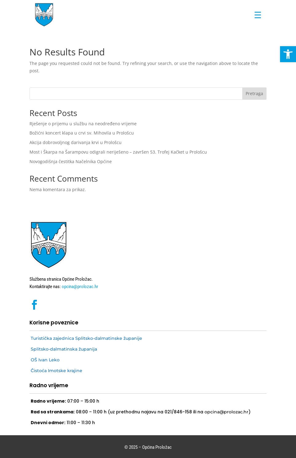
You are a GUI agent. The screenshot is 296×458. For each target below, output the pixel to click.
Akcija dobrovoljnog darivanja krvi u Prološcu (75, 142)
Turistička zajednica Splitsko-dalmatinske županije (86, 338)
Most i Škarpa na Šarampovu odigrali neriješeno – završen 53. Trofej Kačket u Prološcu (118, 152)
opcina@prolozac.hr (79, 286)
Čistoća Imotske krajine (56, 370)
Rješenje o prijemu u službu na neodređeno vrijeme (83, 124)
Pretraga (254, 93)
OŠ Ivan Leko (45, 360)
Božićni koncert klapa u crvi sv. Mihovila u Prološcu (81, 133)
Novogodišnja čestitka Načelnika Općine (70, 161)
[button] (288, 54)
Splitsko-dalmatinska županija (64, 349)
